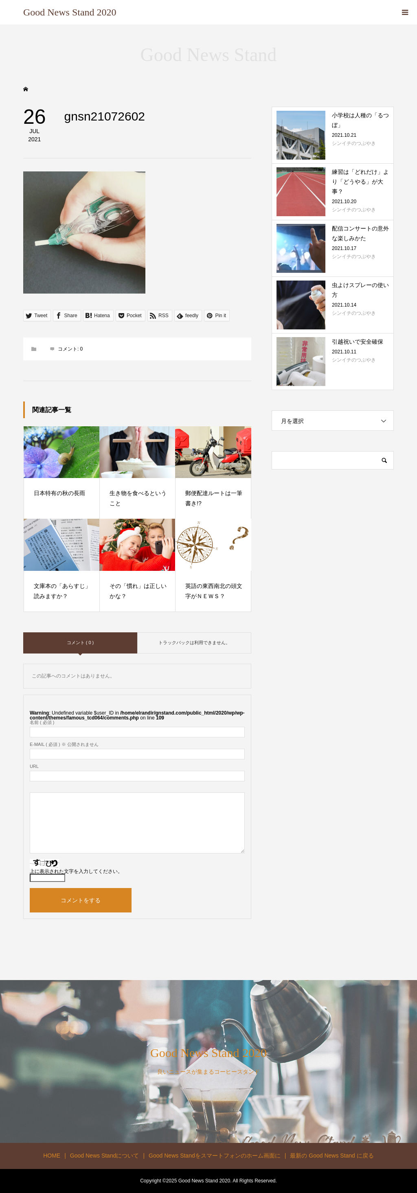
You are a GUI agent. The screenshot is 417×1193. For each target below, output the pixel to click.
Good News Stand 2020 (69, 12)
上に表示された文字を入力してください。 (76, 871)
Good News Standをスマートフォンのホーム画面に (215, 1155)
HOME (51, 1155)
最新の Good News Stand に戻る (331, 1155)
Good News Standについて (104, 1155)
